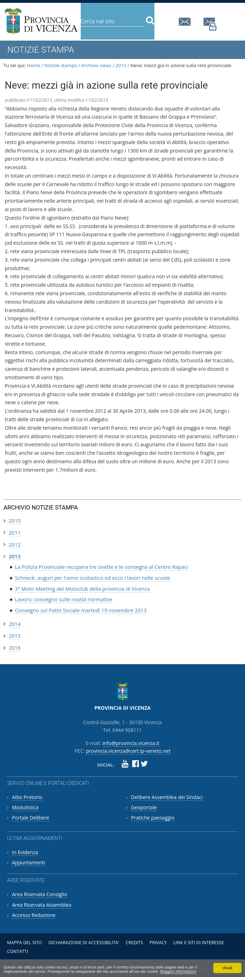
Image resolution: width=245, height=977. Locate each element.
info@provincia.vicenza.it (186, 22)
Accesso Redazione (33, 915)
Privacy (158, 943)
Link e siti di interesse (198, 943)
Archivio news (96, 65)
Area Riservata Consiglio (39, 894)
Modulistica (25, 807)
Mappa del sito (24, 943)
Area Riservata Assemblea (41, 904)
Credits (134, 943)
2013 (121, 65)
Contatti (17, 951)
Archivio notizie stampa (41, 507)
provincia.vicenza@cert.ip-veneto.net (210, 24)
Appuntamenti (28, 862)
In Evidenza (25, 852)
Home (33, 65)
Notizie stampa (60, 65)
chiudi (227, 968)
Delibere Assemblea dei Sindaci (167, 797)
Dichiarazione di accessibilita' (83, 943)
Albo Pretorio (27, 797)
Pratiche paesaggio (152, 817)
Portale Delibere (30, 817)
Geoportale (144, 807)
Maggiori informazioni (178, 971)
